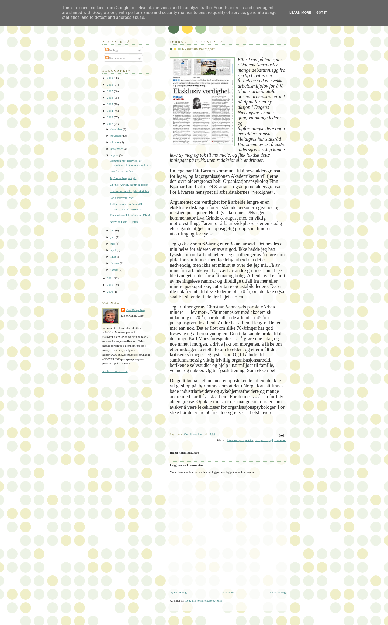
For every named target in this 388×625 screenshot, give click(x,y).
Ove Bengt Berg (136, 310)
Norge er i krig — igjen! (124, 221)
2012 (110, 124)
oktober (115, 142)
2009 (110, 291)
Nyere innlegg (178, 592)
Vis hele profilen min (115, 371)
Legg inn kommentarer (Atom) (203, 600)
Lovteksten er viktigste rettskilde (129, 191)
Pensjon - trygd (264, 440)
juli (112, 230)
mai (113, 243)
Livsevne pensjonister (240, 440)
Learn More (300, 13)
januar (114, 269)
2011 (110, 278)
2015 (110, 104)
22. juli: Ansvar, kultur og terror (129, 184)
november (116, 135)
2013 (110, 117)
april (113, 250)
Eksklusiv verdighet (122, 197)
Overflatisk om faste (122, 171)
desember (116, 129)
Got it (321, 13)
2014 (110, 110)
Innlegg (112, 50)
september (116, 148)
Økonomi (280, 440)
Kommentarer (115, 58)
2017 (110, 91)
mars (113, 256)
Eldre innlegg (277, 592)
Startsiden (228, 592)
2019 (110, 77)
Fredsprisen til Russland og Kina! (130, 215)
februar (115, 263)
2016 (110, 97)
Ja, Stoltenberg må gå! (123, 178)
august (114, 155)
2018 (110, 84)
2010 (110, 284)
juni (113, 237)
